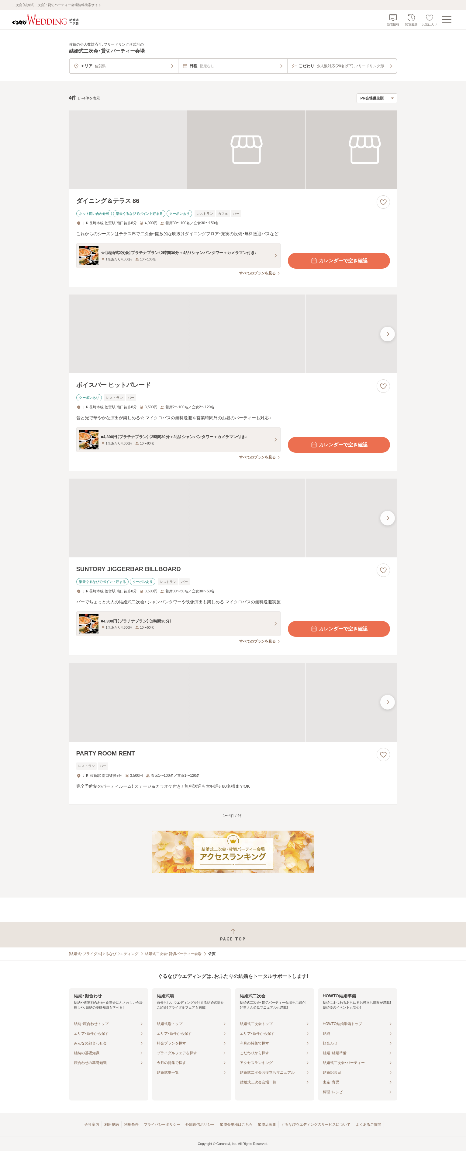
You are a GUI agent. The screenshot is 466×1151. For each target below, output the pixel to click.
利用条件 (131, 1124)
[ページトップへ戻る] (233, 935)
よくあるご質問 (368, 1124)
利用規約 (111, 1124)
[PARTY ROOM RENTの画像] (233, 702)
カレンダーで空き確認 (339, 260)
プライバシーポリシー (162, 1124)
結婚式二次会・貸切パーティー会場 (173, 954)
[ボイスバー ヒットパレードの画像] (233, 334)
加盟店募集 (267, 1124)
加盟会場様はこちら (236, 1124)
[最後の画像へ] (387, 334)
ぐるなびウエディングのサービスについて (315, 1124)
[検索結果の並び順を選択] (377, 98)
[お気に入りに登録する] (383, 202)
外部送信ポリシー (200, 1124)
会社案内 (92, 1124)
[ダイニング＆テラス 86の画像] (233, 149)
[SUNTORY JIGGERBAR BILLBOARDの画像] (233, 518)
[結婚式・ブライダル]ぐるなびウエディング (104, 954)
